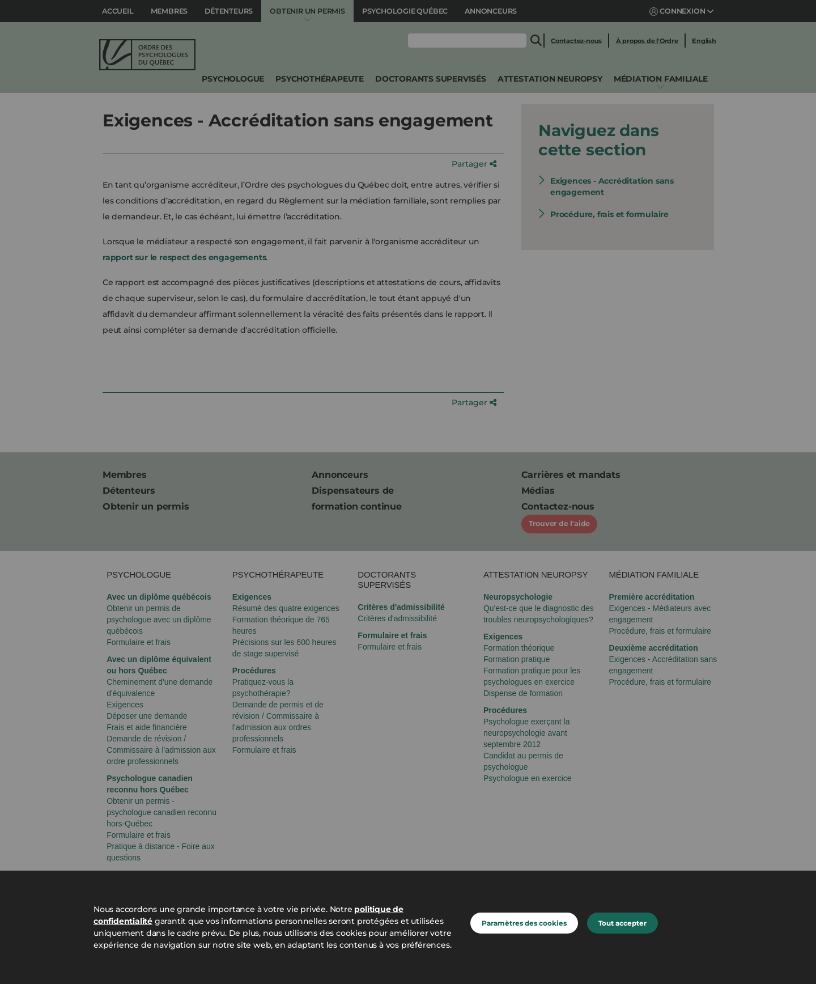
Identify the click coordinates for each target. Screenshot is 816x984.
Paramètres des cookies (524, 923)
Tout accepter (622, 923)
